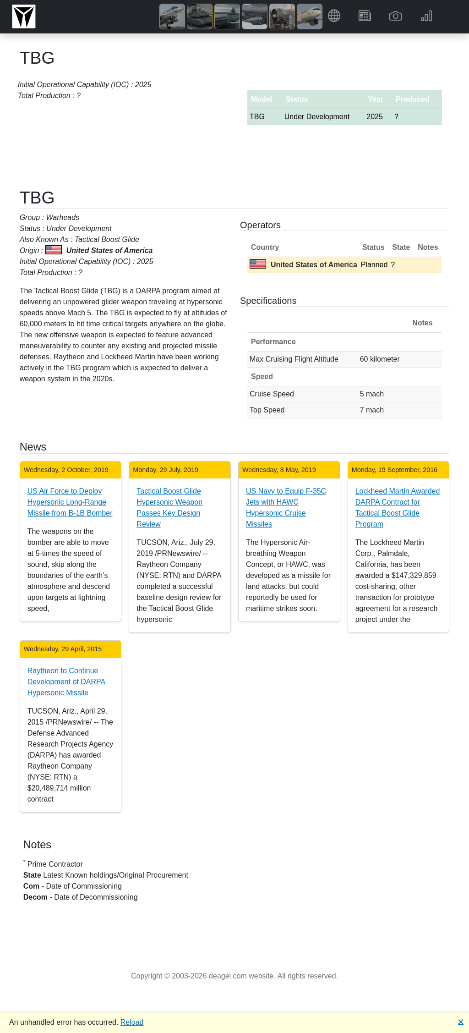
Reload (132, 1022)
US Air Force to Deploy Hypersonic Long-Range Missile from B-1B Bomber (70, 502)
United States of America (303, 265)
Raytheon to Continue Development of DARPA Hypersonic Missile (66, 682)
